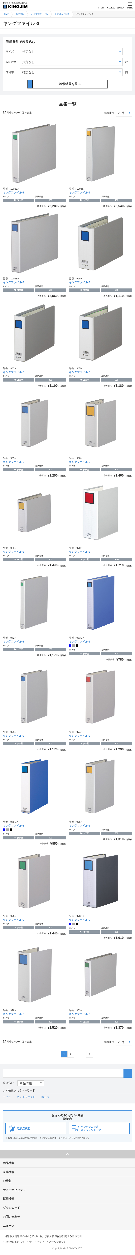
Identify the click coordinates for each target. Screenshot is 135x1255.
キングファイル (26, 1096)
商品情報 (8, 1163)
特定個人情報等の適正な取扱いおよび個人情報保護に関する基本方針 (43, 1236)
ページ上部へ (67, 1154)
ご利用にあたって (15, 1241)
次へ (89, 1054)
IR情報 (7, 1180)
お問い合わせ (11, 1216)
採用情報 (8, 1198)
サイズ (10, 51)
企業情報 (8, 1172)
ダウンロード (11, 1207)
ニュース (8, 1225)
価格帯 (10, 72)
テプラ (7, 1096)
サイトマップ (36, 1241)
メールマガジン (57, 1241)
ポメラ (45, 1096)
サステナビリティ (14, 1190)
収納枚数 (11, 61)
